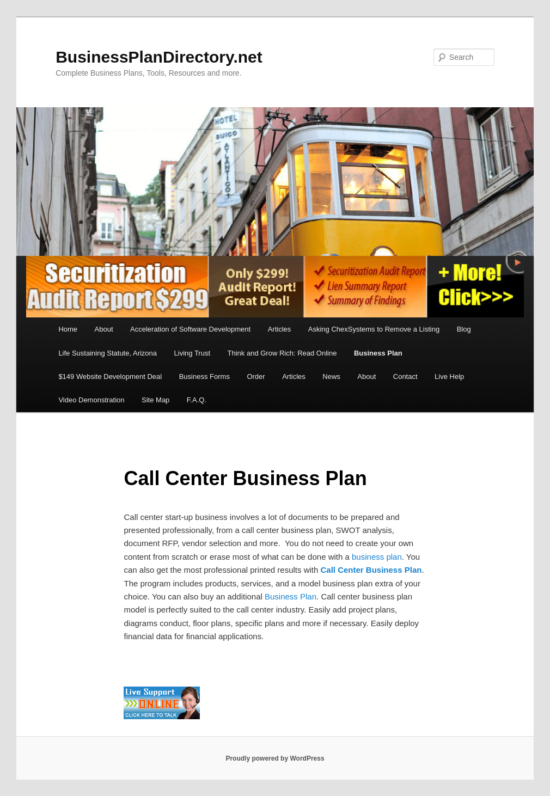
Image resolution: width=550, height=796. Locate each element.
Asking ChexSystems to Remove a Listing (373, 329)
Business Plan (378, 353)
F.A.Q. (196, 400)
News (331, 376)
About (104, 329)
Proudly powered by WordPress (274, 758)
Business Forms (204, 376)
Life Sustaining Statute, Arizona (107, 353)
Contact (405, 376)
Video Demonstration (91, 400)
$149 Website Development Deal (110, 376)
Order (256, 376)
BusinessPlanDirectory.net (159, 57)
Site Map (155, 400)
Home (67, 329)
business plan (377, 556)
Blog (464, 329)
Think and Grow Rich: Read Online (282, 353)
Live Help (449, 376)
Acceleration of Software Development (190, 329)
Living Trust (192, 353)
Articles (279, 329)
